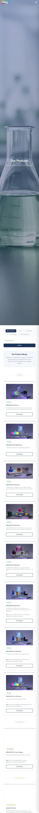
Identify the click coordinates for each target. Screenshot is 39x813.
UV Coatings (29, 330)
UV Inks (20, 330)
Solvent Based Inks (24, 334)
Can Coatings (13, 334)
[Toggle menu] (36, 2)
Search (19, 345)
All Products (11, 330)
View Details (19, 417)
